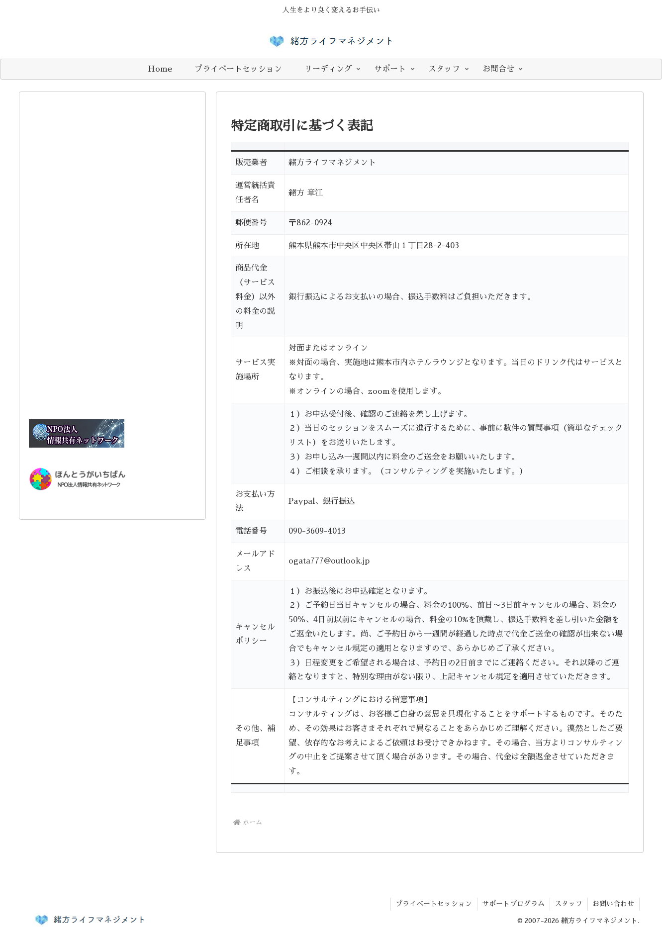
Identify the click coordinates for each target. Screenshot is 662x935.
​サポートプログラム (512, 903)
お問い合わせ (613, 903)
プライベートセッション (432, 903)
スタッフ (568, 903)
